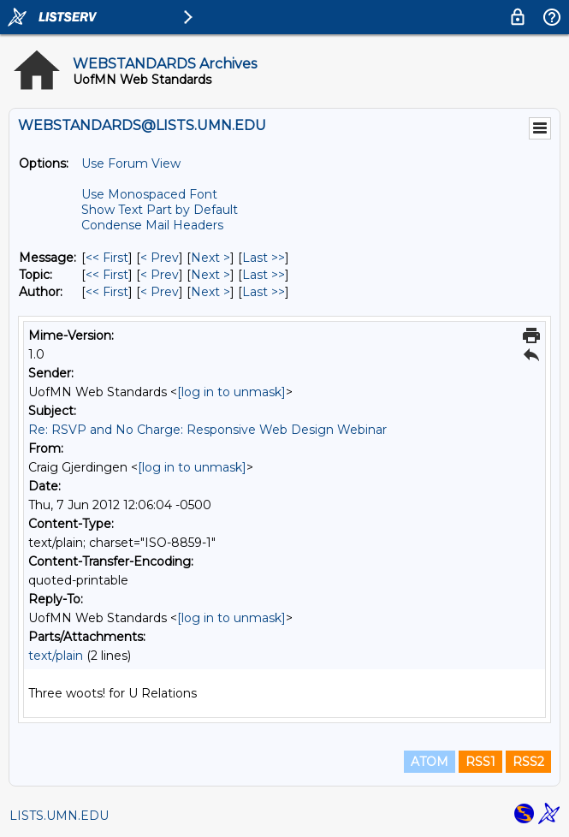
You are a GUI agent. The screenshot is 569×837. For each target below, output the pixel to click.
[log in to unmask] (231, 392)
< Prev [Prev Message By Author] (159, 292)
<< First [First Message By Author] (107, 292)
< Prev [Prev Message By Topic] (159, 274)
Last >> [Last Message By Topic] (263, 274)
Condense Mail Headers (152, 225)
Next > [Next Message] (210, 257)
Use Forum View (131, 163)
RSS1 (480, 761)
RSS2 (528, 761)
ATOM (429, 761)
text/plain (55, 655)
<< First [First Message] (107, 257)
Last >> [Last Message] (263, 257)
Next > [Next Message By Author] (210, 292)
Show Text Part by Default (159, 209)
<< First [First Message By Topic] (107, 274)
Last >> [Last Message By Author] (263, 292)
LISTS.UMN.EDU (59, 815)
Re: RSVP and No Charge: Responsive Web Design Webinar (207, 429)
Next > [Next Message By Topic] (210, 274)
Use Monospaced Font (149, 194)
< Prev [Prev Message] (159, 257)
